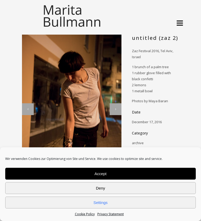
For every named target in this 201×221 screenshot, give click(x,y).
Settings (100, 202)
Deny (100, 188)
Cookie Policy (85, 214)
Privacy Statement (110, 214)
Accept (100, 173)
